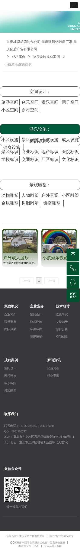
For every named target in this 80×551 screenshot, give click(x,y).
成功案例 (18, 57)
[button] (74, 5)
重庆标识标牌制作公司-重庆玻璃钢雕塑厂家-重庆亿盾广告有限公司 (41, 45)
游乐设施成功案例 (46, 57)
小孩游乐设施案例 (18, 64)
